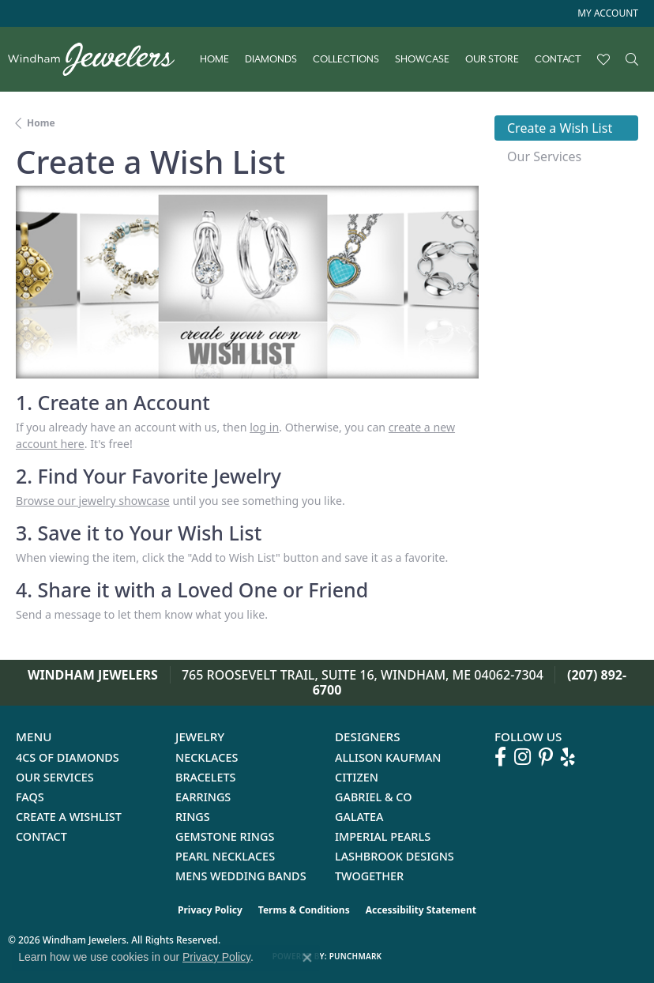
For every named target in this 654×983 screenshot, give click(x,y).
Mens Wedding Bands (240, 875)
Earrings (203, 796)
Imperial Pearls (382, 836)
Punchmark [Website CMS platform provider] (355, 956)
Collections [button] (346, 59)
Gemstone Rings (224, 836)
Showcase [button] (422, 59)
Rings (192, 816)
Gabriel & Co (373, 796)
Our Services (55, 777)
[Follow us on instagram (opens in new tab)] (522, 757)
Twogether (369, 875)
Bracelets (205, 777)
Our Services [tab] (544, 156)
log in (264, 427)
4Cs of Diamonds (67, 757)
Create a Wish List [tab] (559, 128)
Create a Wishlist (69, 816)
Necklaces (206, 757)
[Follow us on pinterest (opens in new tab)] (546, 757)
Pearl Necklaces (225, 856)
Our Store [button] (492, 59)
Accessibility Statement (421, 910)
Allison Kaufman (388, 757)
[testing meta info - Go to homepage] (99, 59)
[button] (606, 13)
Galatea (359, 816)
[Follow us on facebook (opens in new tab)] (500, 757)
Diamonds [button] (271, 59)
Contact (558, 59)
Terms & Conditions (304, 910)
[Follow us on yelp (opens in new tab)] (568, 757)
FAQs (30, 796)
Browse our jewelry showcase (93, 500)
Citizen (356, 777)
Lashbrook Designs (394, 856)
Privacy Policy (210, 910)
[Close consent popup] (307, 957)
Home (214, 59)
